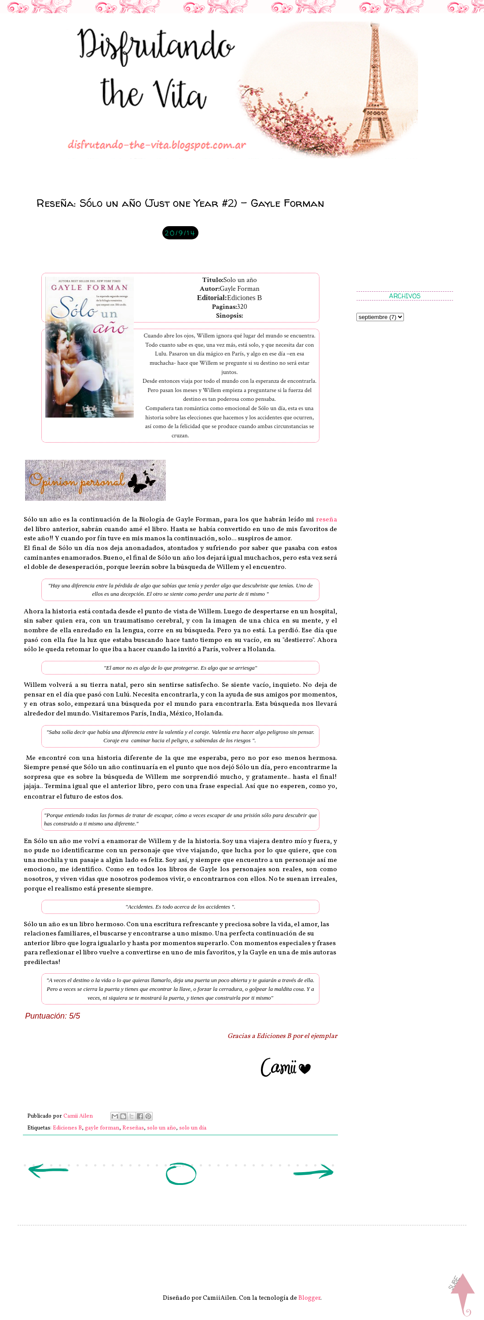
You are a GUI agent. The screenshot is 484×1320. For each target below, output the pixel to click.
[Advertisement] (400, 231)
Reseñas (133, 1128)
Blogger (309, 1298)
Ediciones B (67, 1128)
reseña (326, 519)
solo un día (192, 1128)
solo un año (161, 1128)
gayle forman (102, 1128)
